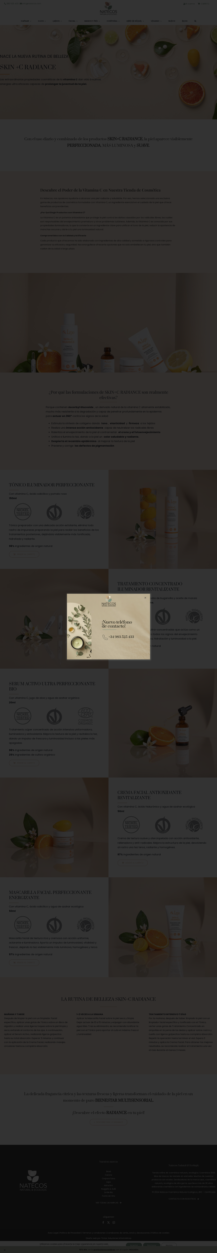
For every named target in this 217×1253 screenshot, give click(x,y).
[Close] (145, 598)
